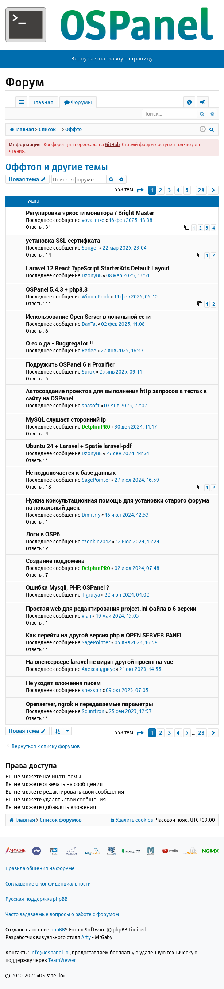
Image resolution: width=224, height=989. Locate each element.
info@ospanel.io (49, 953)
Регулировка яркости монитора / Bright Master (90, 213)
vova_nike (93, 220)
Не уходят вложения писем (63, 683)
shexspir (91, 690)
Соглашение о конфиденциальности (48, 884)
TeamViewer (62, 960)
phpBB (57, 930)
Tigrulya (91, 595)
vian (86, 616)
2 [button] (160, 190)
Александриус (98, 669)
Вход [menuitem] (205, 103)
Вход (19, 113)
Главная (43, 102)
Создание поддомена (55, 561)
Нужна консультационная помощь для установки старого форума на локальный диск (117, 504)
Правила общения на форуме (40, 868)
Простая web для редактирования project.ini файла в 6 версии (111, 609)
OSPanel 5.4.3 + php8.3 (57, 289)
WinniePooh (95, 297)
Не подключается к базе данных (71, 473)
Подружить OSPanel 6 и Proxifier (70, 364)
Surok (88, 372)
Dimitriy (91, 515)
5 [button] (187, 190)
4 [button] (178, 190)
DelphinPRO (96, 427)
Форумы (81, 102)
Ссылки (23, 103)
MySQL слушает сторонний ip (66, 419)
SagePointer (96, 480)
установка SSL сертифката (63, 241)
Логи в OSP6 (43, 534)
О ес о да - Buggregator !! (59, 343)
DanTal (89, 324)
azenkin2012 (96, 542)
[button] (140, 190)
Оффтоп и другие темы (56, 167)
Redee (89, 351)
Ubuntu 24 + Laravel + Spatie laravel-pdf (79, 446)
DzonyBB (92, 276)
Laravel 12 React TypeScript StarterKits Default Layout (98, 268)
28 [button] (201, 190)
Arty (86, 937)
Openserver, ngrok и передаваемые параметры (89, 704)
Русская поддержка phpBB (36, 899)
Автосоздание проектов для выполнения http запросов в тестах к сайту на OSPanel (116, 394)
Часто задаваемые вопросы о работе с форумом (62, 914)
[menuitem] (189, 102)
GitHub (112, 145)
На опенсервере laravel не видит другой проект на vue (99, 662)
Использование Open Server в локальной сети (88, 317)
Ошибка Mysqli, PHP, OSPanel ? (67, 587)
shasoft (91, 406)
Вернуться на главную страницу (112, 58)
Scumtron (93, 711)
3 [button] (169, 190)
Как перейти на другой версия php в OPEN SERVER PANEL (104, 635)
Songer (90, 248)
